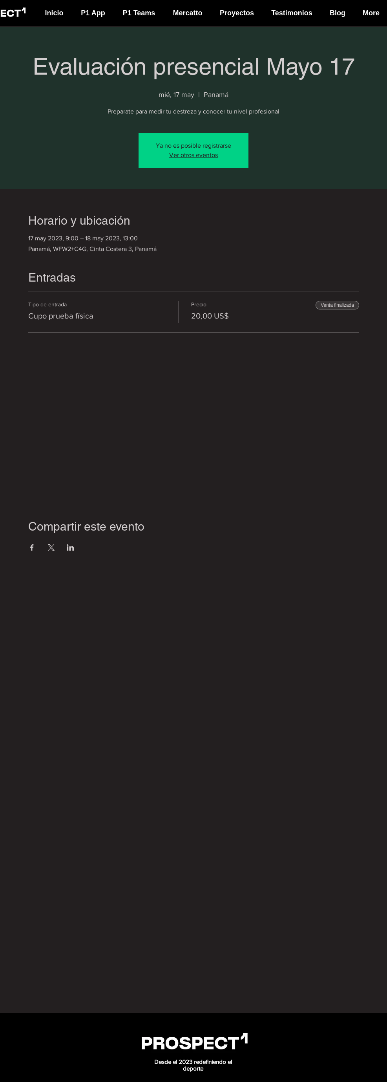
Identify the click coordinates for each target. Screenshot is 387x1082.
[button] (93, 9)
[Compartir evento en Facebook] (32, 547)
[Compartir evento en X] (51, 547)
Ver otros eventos (193, 155)
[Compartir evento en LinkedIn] (70, 547)
